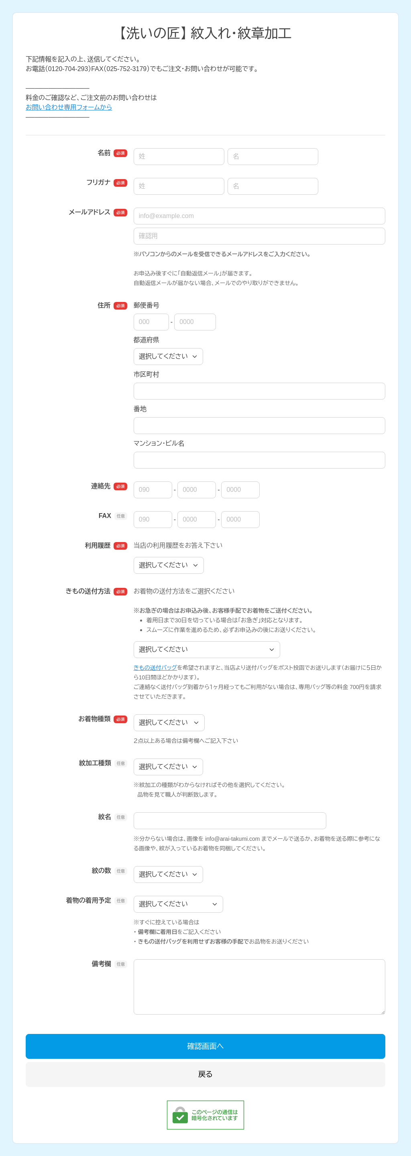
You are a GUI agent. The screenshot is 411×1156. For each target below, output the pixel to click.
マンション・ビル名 (159, 443)
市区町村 (146, 374)
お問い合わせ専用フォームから (69, 107)
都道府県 (146, 339)
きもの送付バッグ (155, 668)
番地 (140, 409)
